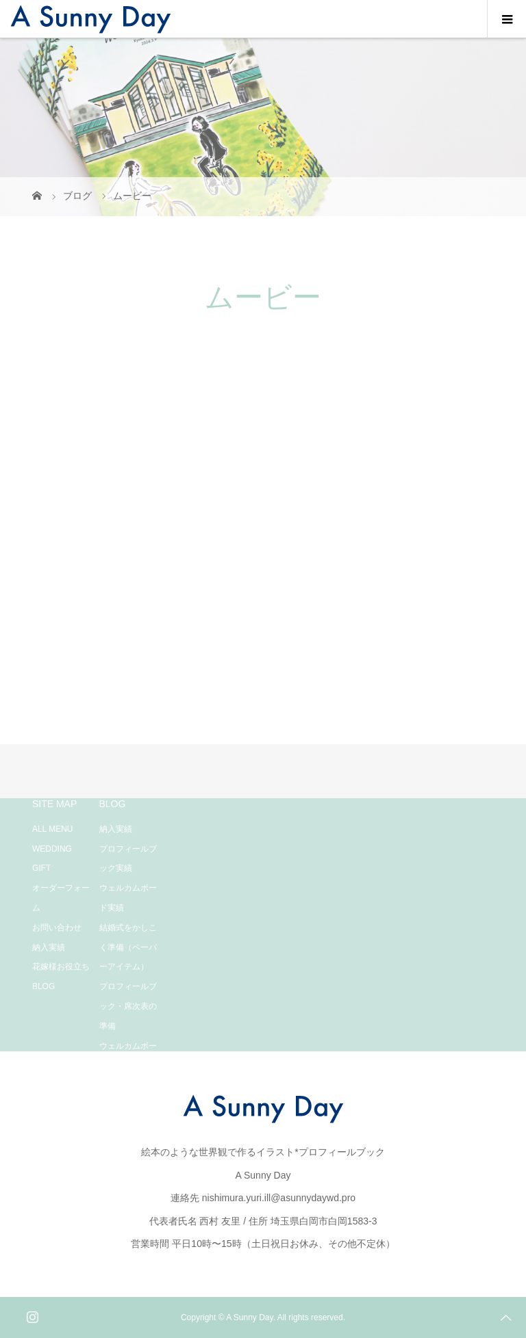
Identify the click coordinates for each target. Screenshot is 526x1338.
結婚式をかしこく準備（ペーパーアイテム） (128, 947)
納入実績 (48, 947)
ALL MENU (52, 829)
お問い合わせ (57, 927)
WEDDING (52, 849)
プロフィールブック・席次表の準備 (128, 1006)
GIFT (41, 868)
